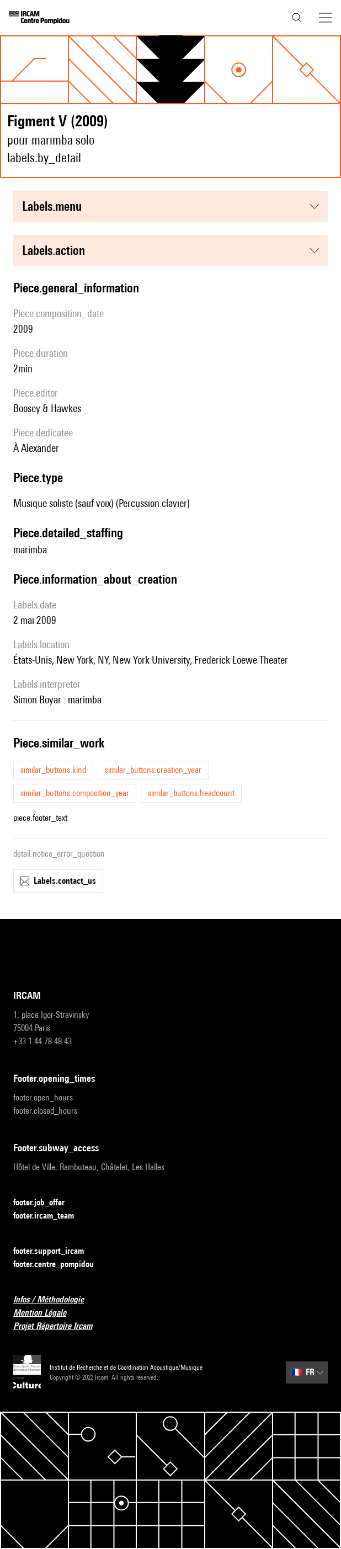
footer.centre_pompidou (60, 1264)
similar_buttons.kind (53, 770)
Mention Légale (46, 1313)
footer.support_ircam (55, 1251)
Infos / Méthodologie (55, 1300)
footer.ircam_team (50, 1216)
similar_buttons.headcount (191, 793)
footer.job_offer (45, 1203)
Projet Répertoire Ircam (59, 1326)
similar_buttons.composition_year (74, 793)
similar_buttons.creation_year (153, 770)
